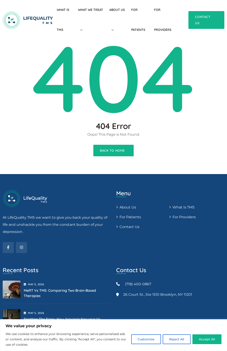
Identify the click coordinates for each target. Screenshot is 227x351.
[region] (113, 335)
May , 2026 (34, 284)
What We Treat (90, 10)
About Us (117, 10)
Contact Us (129, 227)
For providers (184, 217)
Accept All (207, 339)
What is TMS (183, 207)
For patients (130, 217)
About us (127, 207)
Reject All (176, 339)
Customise (146, 339)
